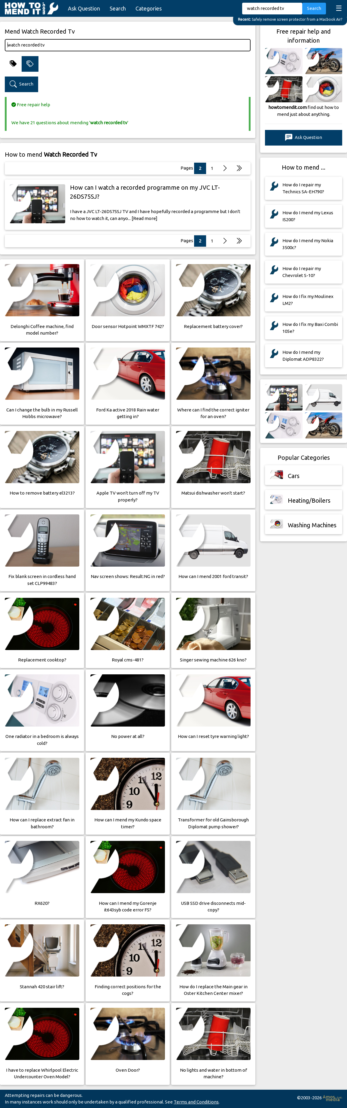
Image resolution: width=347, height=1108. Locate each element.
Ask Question (84, 8)
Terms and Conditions (196, 1101)
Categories (148, 8)
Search (118, 8)
